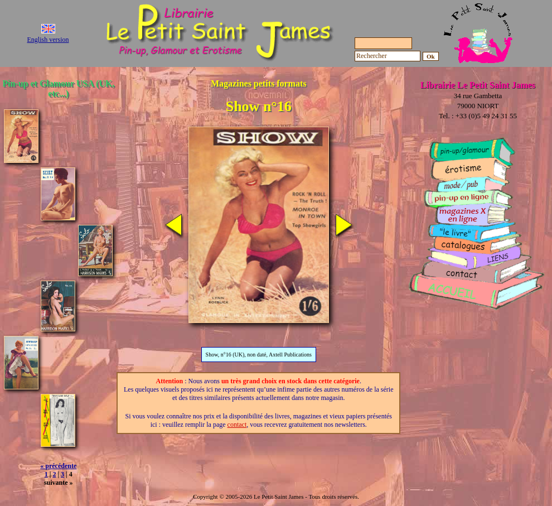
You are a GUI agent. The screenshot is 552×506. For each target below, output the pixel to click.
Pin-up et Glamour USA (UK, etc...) (58, 88)
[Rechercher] (387, 56)
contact (237, 424)
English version (48, 40)
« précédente (58, 466)
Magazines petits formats (259, 83)
